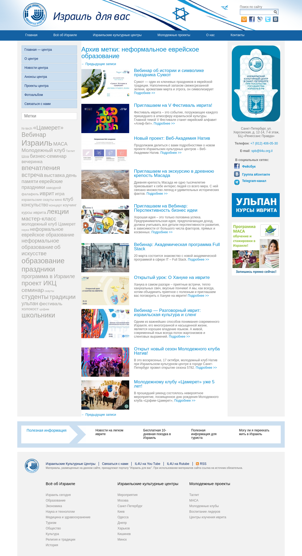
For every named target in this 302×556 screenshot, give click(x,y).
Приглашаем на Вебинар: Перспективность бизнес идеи (165, 208)
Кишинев (124, 534)
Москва (123, 500)
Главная (31, 35)
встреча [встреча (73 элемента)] (32, 175)
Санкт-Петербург (130, 506)
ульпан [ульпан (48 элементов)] (30, 303)
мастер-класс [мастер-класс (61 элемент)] (39, 218)
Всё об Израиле (65, 35)
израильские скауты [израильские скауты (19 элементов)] (38, 200)
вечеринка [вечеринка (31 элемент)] (32, 161)
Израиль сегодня (58, 495)
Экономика (54, 506)
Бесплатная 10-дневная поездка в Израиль (157, 434)
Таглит (194, 495)
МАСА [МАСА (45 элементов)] (60, 144)
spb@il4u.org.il (262, 151)
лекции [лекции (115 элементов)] (58, 211)
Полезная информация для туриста (203, 434)
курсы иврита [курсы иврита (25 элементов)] (34, 212)
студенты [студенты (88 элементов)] (35, 296)
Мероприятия (127, 495)
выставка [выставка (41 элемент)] (54, 175)
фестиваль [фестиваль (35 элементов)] (50, 303)
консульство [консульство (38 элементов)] (35, 204)
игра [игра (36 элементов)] (59, 193)
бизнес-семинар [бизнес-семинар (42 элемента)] (48, 156)
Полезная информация (46, 430)
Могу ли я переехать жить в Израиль (254, 432)
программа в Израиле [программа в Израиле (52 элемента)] (48, 276)
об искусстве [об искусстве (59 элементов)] (41, 250)
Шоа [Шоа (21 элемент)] (25, 157)
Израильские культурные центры (117, 35)
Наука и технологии (60, 511)
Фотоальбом (33, 95)
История (52, 545)
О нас (210, 35)
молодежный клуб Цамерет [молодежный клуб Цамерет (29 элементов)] (49, 224)
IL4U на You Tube (147, 464)
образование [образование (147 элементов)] (43, 261)
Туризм (51, 523)
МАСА (193, 500)
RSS (203, 464)
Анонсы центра (35, 77)
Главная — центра (38, 50)
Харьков (124, 528)
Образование (55, 500)
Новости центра (36, 68)
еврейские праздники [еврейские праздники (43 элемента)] (42, 184)
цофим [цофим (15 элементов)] (44, 309)
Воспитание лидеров (204, 511)
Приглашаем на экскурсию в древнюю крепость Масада (174, 173)
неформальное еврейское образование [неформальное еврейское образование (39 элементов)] (48, 232)
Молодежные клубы (204, 506)
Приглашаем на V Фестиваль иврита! (173, 105)
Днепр (122, 523)
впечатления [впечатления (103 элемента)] (41, 167)
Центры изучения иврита (207, 517)
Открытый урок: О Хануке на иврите (172, 277)
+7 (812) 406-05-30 (264, 143)
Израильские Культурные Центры (70, 464)
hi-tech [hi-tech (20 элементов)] (27, 128)
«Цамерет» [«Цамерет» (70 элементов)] (48, 127)
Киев (121, 511)
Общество (53, 528)
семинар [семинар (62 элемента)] (33, 290)
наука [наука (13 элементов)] (25, 229)
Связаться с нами (37, 104)
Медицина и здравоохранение (68, 517)
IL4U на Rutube (178, 464)
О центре (31, 59)
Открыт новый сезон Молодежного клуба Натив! (177, 351)
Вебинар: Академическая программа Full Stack (177, 247)
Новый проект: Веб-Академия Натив (172, 138)
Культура (52, 534)
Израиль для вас (73, 15)
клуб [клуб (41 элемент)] (68, 199)
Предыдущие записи (98, 64)
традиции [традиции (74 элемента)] (62, 297)
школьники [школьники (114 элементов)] (38, 315)
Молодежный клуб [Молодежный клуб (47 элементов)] (43, 150)
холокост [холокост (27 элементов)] (30, 309)
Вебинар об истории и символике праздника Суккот (169, 73)
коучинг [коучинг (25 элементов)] (70, 205)
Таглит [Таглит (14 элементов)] (70, 150)
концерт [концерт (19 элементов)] (55, 205)
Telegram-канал (253, 181)
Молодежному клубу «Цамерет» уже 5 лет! (174, 384)
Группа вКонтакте (255, 174)
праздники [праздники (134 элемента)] (38, 269)
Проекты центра (36, 86)
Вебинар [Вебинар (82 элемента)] (34, 134)
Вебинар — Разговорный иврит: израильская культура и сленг (167, 312)
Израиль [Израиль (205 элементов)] (37, 142)
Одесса (123, 517)
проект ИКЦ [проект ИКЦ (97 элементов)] (39, 283)
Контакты (237, 35)
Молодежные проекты (174, 35)
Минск (122, 539)
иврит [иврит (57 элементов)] (47, 193)
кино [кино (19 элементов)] (58, 200)
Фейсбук (248, 166)
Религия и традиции (60, 539)
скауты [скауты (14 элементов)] (49, 290)
